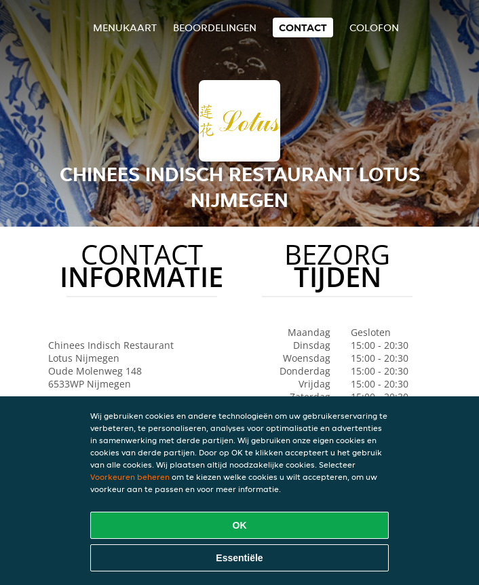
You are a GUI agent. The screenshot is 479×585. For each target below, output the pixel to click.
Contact (303, 27)
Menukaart (125, 27)
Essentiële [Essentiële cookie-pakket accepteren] (239, 557)
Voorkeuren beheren (130, 477)
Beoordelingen (214, 27)
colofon (374, 27)
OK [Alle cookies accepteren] (240, 525)
